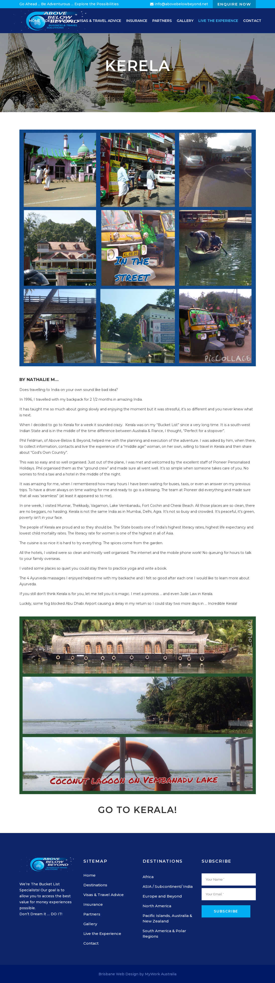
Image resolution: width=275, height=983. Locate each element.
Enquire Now (234, 4)
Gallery (90, 923)
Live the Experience (102, 933)
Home (89, 875)
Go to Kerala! (137, 809)
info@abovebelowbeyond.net (179, 4)
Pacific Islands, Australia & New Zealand (167, 918)
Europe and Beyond (162, 896)
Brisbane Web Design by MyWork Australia (137, 974)
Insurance (93, 904)
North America (157, 906)
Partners (91, 914)
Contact (91, 943)
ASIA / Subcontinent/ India (168, 886)
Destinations (95, 885)
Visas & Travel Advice (103, 894)
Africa (148, 876)
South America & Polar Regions (164, 933)
